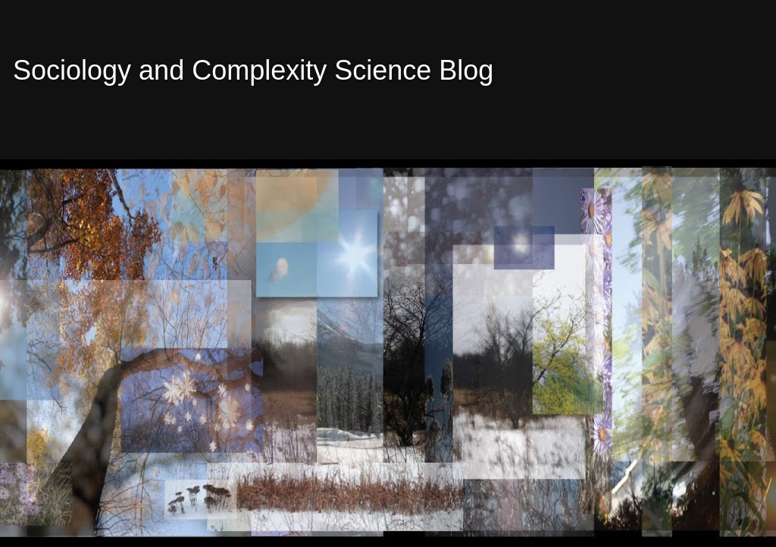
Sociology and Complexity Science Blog (253, 70)
